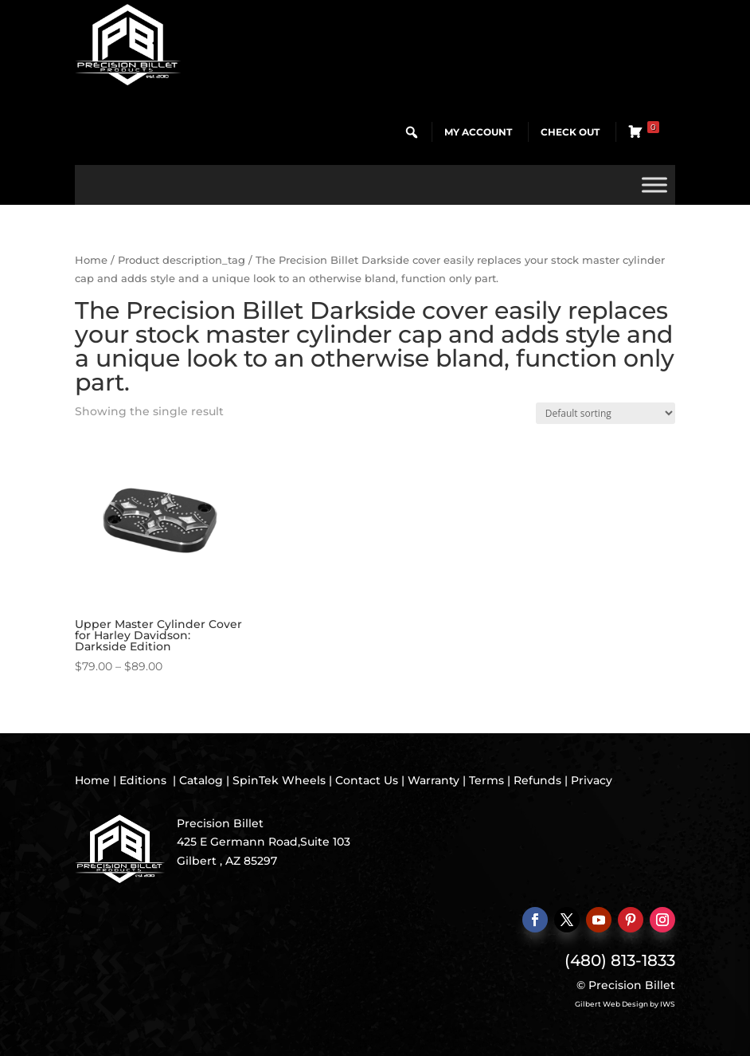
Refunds (537, 780)
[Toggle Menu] (654, 184)
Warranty (433, 780)
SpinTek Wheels (279, 780)
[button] (412, 132)
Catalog (201, 780)
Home (91, 260)
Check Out (570, 132)
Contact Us (366, 780)
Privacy (591, 780)
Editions (142, 780)
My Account (478, 132)
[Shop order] (605, 413)
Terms (486, 780)
